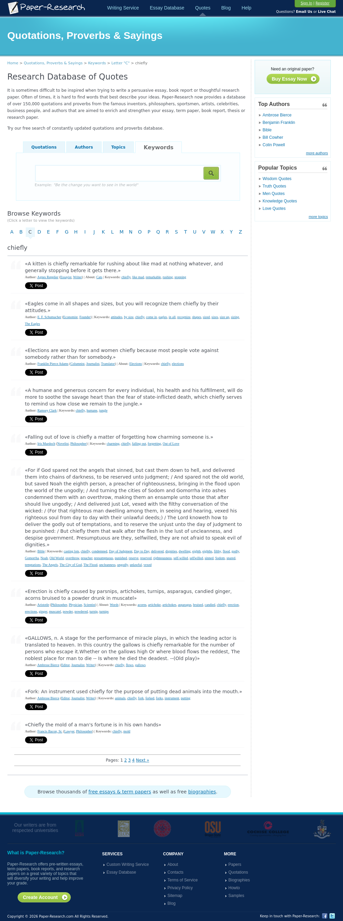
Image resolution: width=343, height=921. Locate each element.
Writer (77, 277)
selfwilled (196, 558)
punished (121, 558)
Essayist (65, 277)
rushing (168, 277)
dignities (171, 551)
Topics (118, 147)
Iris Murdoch (46, 443)
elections (178, 364)
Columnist (77, 364)
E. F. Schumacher (49, 317)
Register (322, 3)
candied (210, 605)
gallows (140, 665)
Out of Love (171, 443)
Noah (44, 558)
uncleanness (107, 565)
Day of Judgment (120, 551)
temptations (33, 565)
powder (68, 611)
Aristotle (43, 605)
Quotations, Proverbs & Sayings (53, 63)
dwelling (185, 551)
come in (151, 317)
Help (247, 7)
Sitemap (175, 895)
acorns (141, 605)
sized (206, 317)
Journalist (93, 364)
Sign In (306, 3)
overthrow (72, 558)
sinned (209, 558)
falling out (139, 443)
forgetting (154, 443)
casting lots (71, 551)
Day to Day (141, 551)
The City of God (71, 565)
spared (231, 558)
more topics (318, 217)
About (173, 864)
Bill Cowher (273, 137)
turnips (104, 611)
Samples (236, 895)
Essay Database (167, 7)
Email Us (304, 12)
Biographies (239, 880)
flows (129, 665)
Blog (226, 7)
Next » (142, 760)
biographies (202, 791)
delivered (157, 551)
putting (185, 698)
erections (31, 611)
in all (172, 317)
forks (159, 698)
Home (12, 63)
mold (126, 731)
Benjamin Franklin (279, 122)
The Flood (90, 565)
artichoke (154, 605)
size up (224, 317)
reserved (146, 558)
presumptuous (103, 558)
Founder (84, 317)
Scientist (89, 605)
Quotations (44, 147)
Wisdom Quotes (277, 178)
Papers (235, 864)
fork (141, 698)
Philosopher (78, 443)
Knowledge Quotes (280, 201)
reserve (133, 558)
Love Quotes (274, 208)
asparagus (184, 605)
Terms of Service (183, 880)
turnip (93, 611)
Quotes (202, 7)
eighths (207, 551)
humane (92, 410)
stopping (180, 277)
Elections (135, 364)
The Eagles (32, 324)
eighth (196, 551)
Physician (75, 605)
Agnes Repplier (48, 277)
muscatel (55, 611)
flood (226, 551)
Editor (65, 665)
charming (113, 443)
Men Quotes (274, 193)
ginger (43, 611)
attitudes (116, 317)
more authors (317, 153)
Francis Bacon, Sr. (49, 731)
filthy (217, 551)
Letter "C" (120, 63)
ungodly (122, 565)
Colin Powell (274, 144)
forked (149, 698)
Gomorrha (32, 558)
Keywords (97, 63)
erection (233, 605)
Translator (108, 364)
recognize (184, 317)
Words (114, 605)
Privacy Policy (180, 887)
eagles (162, 317)
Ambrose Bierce (277, 115)
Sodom (220, 558)
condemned (99, 551)
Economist (70, 317)
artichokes (169, 605)
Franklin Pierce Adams (52, 364)
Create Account (45, 897)
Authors (84, 147)
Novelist (63, 443)
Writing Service (123, 7)
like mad (138, 277)
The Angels (50, 565)
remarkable (153, 277)
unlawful (136, 565)
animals (120, 698)
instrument (172, 698)
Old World (56, 558)
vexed (148, 565)
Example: (86, 185)
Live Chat (327, 12)
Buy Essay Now (294, 79)
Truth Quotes (274, 186)
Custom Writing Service (128, 864)
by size (128, 317)
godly (235, 551)
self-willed (180, 558)
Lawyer (69, 731)
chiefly (125, 277)
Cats (99, 277)
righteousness (162, 558)
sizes (215, 317)
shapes (196, 317)
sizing (235, 317)
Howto (234, 887)
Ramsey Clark (47, 410)
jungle (103, 410)
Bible (267, 130)
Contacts (176, 872)
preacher (86, 558)
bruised (198, 605)
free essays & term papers (119, 791)
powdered (81, 611)
